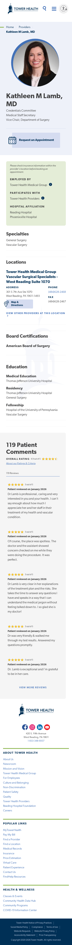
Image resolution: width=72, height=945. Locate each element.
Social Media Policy (19, 927)
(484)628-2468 (57, 292)
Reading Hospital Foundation (19, 806)
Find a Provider (11, 839)
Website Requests (22, 931)
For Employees (11, 778)
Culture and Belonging (16, 782)
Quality (7, 796)
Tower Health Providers (16, 801)
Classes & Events (12, 896)
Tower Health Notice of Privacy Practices (34, 923)
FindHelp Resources (14, 876)
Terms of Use (52, 927)
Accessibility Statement (24, 935)
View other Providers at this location (35, 314)
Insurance (8, 853)
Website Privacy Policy (44, 931)
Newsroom (9, 764)
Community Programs (15, 905)
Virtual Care (9, 862)
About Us (8, 759)
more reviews (33, 687)
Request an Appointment (33, 140)
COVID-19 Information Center (20, 910)
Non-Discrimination (14, 787)
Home (10, 27)
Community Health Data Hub (19, 901)
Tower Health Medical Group (19, 773)
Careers (7, 810)
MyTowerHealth (12, 830)
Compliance (37, 927)
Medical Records (12, 848)
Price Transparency (47, 935)
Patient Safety (10, 792)
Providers (24, 27)
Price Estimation (12, 858)
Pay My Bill (9, 834)
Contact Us (9, 872)
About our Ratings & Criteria (21, 463)
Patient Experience (13, 867)
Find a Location (11, 844)
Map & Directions (14, 304)
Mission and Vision (13, 768)
